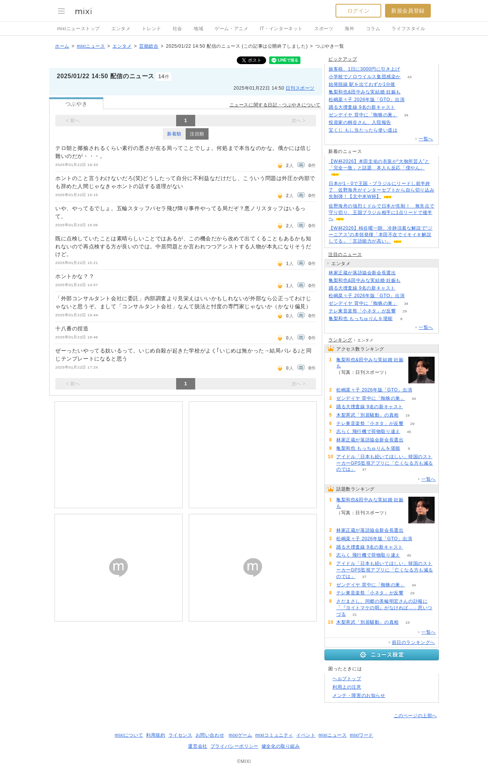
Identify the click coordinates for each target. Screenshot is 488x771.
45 (409, 432)
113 (400, 123)
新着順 (174, 134)
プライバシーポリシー (234, 746)
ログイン (358, 11)
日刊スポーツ (300, 88)
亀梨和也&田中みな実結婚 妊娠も (365, 92)
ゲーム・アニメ (231, 28)
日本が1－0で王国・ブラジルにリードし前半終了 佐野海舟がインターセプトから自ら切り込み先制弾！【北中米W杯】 (381, 190)
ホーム (62, 46)
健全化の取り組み (281, 746)
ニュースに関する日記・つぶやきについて (275, 105)
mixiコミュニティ (274, 735)
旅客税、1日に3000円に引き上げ (364, 69)
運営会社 (197, 746)
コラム (373, 28)
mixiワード (361, 735)
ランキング (340, 340)
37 (364, 469)
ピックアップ (342, 59)
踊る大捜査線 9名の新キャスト (362, 107)
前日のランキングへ (413, 642)
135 (404, 84)
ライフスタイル (408, 28)
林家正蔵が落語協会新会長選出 (362, 272)
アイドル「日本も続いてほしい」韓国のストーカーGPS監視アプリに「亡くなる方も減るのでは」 (384, 463)
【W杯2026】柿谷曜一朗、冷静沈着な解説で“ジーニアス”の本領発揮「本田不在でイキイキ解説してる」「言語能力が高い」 (380, 234)
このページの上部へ (415, 715)
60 (413, 100)
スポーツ (323, 28)
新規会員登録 (408, 11)
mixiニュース (91, 46)
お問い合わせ (210, 735)
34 (406, 115)
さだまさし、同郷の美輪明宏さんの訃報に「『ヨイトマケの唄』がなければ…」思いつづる (384, 608)
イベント (305, 735)
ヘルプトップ (346, 678)
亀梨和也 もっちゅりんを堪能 (361, 318)
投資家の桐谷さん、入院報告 (360, 122)
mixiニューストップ (78, 28)
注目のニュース (345, 254)
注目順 (197, 134)
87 (405, 273)
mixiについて (129, 735)
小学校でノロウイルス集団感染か (365, 76)
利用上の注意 (346, 687)
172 (409, 69)
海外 (349, 28)
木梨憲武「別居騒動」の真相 (367, 415)
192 (406, 130)
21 (355, 614)
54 (404, 107)
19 (407, 415)
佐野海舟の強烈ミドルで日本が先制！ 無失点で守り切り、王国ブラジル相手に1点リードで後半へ (381, 212)
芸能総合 (148, 46)
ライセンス (181, 735)
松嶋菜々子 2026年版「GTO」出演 (367, 99)
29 (405, 311)
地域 (198, 28)
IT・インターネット (281, 28)
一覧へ (426, 139)
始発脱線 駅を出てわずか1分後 (362, 84)
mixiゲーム (240, 735)
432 (409, 92)
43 (409, 77)
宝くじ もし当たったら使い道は (363, 130)
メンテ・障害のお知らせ (358, 695)
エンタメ (120, 28)
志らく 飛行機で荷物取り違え (368, 431)
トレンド (151, 28)
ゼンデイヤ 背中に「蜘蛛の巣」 (363, 115)
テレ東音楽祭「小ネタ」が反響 (362, 311)
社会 (177, 28)
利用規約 (155, 735)
